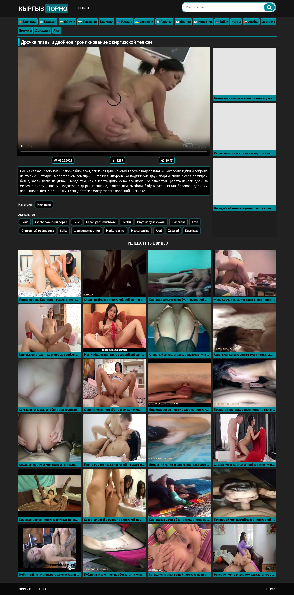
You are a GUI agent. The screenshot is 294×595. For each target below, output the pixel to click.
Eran (195, 222)
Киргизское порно (33, 589)
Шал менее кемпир (87, 231)
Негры (236, 22)
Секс (76, 222)
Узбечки (67, 22)
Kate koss (191, 231)
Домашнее (42, 30)
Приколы (25, 30)
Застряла (268, 22)
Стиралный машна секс (37, 231)
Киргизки (27, 22)
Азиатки (164, 22)
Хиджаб (173, 231)
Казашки (48, 22)
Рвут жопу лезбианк (151, 222)
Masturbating (140, 231)
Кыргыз (43, 8)
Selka (63, 231)
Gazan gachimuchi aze (101, 222)
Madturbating (115, 231)
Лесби (126, 222)
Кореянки (203, 22)
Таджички (87, 22)
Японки (183, 22)
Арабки (251, 22)
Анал (56, 30)
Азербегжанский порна (51, 222)
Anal (159, 231)
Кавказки (106, 22)
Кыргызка (178, 222)
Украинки (144, 22)
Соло (24, 222)
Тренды (82, 8)
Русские (124, 22)
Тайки (221, 22)
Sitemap (270, 589)
